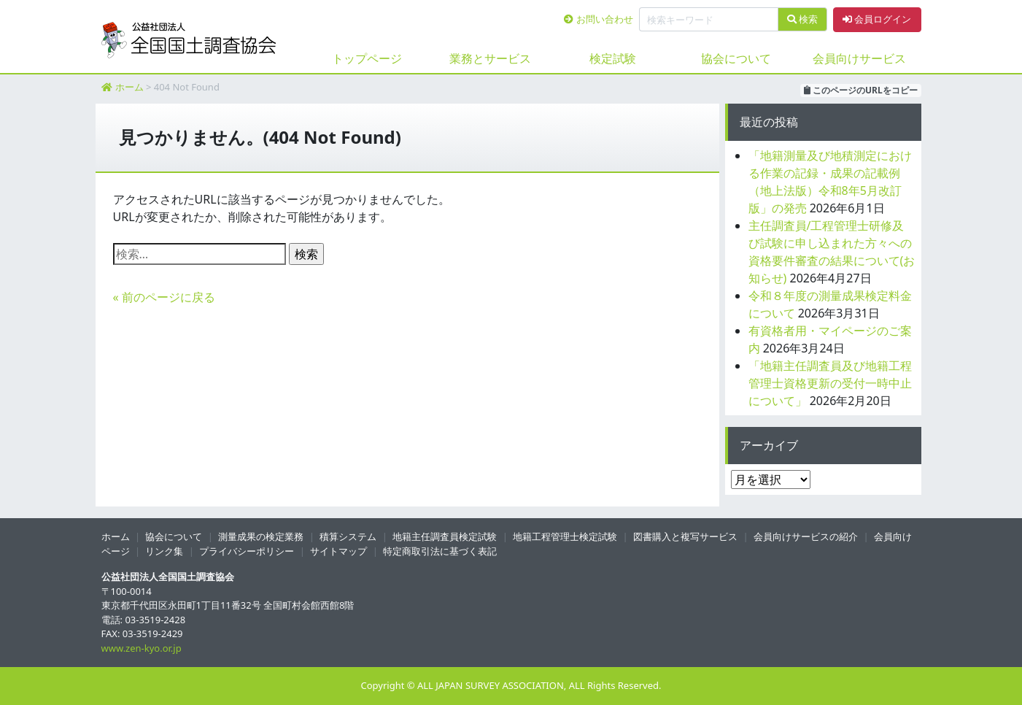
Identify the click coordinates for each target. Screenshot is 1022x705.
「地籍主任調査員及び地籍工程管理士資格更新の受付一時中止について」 (830, 383)
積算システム (348, 536)
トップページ (367, 58)
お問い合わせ (598, 19)
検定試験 (612, 58)
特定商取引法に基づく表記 (440, 551)
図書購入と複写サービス (685, 536)
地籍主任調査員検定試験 (444, 536)
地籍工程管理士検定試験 (565, 536)
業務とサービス (490, 58)
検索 (802, 19)
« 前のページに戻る (164, 297)
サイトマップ (338, 551)
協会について (736, 58)
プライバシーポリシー (246, 551)
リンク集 (164, 551)
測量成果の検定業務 (260, 536)
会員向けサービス (859, 58)
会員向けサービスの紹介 (806, 536)
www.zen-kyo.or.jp (141, 648)
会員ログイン (877, 19)
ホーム (129, 86)
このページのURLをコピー (861, 90)
